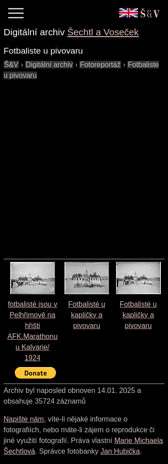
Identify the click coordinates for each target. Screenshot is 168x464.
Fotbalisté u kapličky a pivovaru (86, 314)
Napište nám (24, 419)
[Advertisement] (84, 165)
